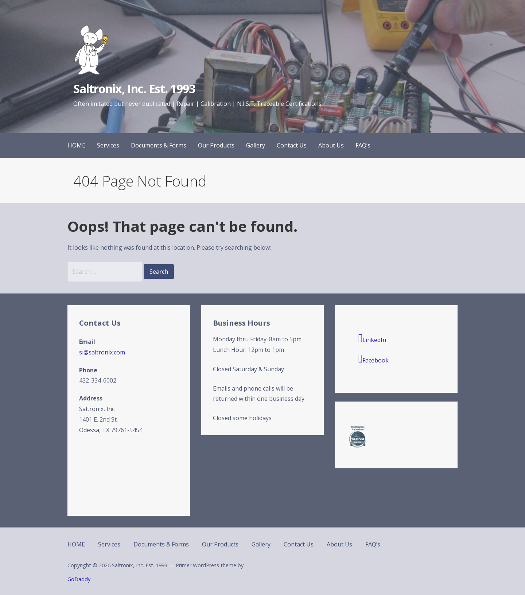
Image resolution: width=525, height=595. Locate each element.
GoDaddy (78, 579)
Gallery (255, 145)
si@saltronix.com (102, 352)
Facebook (373, 358)
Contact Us (292, 145)
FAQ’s (362, 145)
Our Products (216, 145)
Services (108, 145)
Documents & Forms (158, 145)
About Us (331, 145)
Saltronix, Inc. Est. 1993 (134, 88)
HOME (76, 145)
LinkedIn (372, 338)
